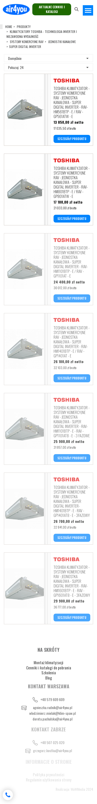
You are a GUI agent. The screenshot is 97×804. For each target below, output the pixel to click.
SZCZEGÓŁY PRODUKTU (71, 139)
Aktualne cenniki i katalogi (52, 9)
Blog (48, 678)
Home (8, 26)
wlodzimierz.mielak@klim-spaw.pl (52, 713)
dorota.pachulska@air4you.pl (52, 719)
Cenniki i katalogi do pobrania (48, 667)
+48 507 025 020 (52, 742)
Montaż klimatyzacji (48, 662)
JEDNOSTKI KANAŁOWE (62, 41)
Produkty (24, 26)
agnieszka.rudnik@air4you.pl (52, 707)
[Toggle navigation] (88, 10)
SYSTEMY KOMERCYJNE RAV (26, 41)
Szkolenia (48, 672)
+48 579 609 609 (52, 699)
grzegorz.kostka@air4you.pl (52, 750)
